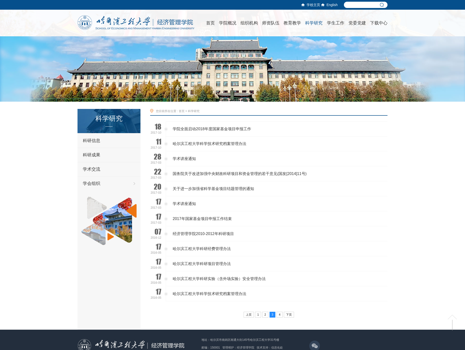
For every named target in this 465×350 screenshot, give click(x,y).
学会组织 (91, 183)
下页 (289, 314)
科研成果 (91, 154)
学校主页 (310, 5)
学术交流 (91, 169)
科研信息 (91, 140)
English (329, 5)
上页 (249, 314)
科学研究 (194, 111)
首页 (182, 111)
